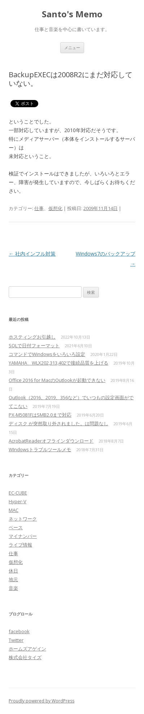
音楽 (13, 588)
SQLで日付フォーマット (34, 345)
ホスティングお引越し (32, 337)
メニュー (72, 47)
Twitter (16, 640)
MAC (13, 510)
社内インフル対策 (32, 253)
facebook (19, 631)
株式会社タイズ (25, 657)
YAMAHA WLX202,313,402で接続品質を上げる (58, 363)
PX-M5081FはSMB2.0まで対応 (40, 415)
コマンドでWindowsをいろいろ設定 (47, 354)
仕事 (39, 208)
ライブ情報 (20, 544)
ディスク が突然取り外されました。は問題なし (58, 423)
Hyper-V (17, 501)
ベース (16, 527)
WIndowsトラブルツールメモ (40, 449)
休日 (13, 570)
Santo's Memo (72, 14)
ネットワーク (23, 518)
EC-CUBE (18, 492)
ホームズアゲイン (27, 648)
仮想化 (55, 208)
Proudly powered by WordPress (41, 701)
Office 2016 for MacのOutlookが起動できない (57, 380)
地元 (13, 579)
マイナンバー (23, 536)
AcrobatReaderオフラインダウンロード (51, 440)
